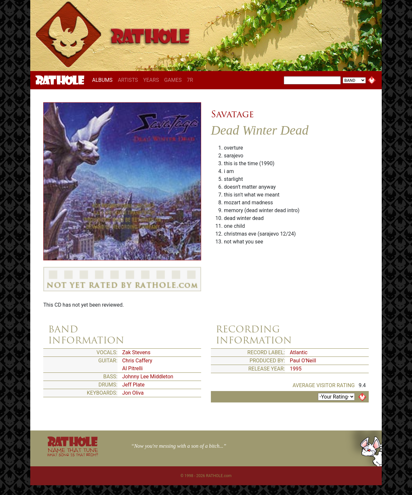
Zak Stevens (136, 352)
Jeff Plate (133, 385)
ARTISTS (128, 80)
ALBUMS (103, 80)
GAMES (173, 80)
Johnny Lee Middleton (147, 376)
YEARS (151, 80)
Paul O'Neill (303, 360)
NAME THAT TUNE (72, 452)
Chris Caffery (137, 360)
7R (190, 80)
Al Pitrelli (132, 368)
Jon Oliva (133, 393)
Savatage (232, 114)
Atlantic (299, 352)
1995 (296, 369)
